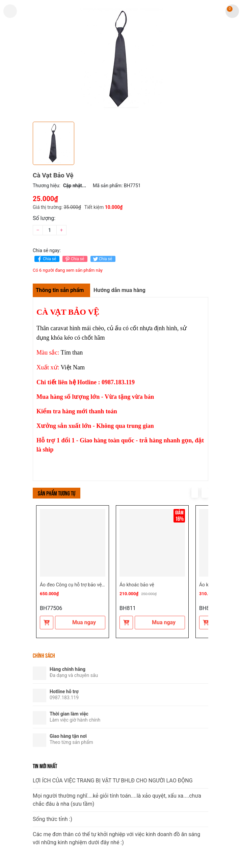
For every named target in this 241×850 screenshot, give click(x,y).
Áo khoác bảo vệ (136, 584)
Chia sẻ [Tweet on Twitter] (102, 259)
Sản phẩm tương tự (56, 492)
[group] (120, 59)
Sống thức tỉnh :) (52, 819)
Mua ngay (80, 622)
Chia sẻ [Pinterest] (74, 259)
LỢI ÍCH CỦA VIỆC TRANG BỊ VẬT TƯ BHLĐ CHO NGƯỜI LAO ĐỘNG (113, 780)
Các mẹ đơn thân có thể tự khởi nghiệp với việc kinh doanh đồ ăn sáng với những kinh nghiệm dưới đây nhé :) (116, 838)
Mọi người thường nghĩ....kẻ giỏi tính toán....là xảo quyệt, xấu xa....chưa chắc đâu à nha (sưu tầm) (117, 800)
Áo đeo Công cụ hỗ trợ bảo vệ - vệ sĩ (77, 584)
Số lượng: (44, 218)
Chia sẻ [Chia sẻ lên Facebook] (46, 259)
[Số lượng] (49, 230)
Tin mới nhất (45, 765)
